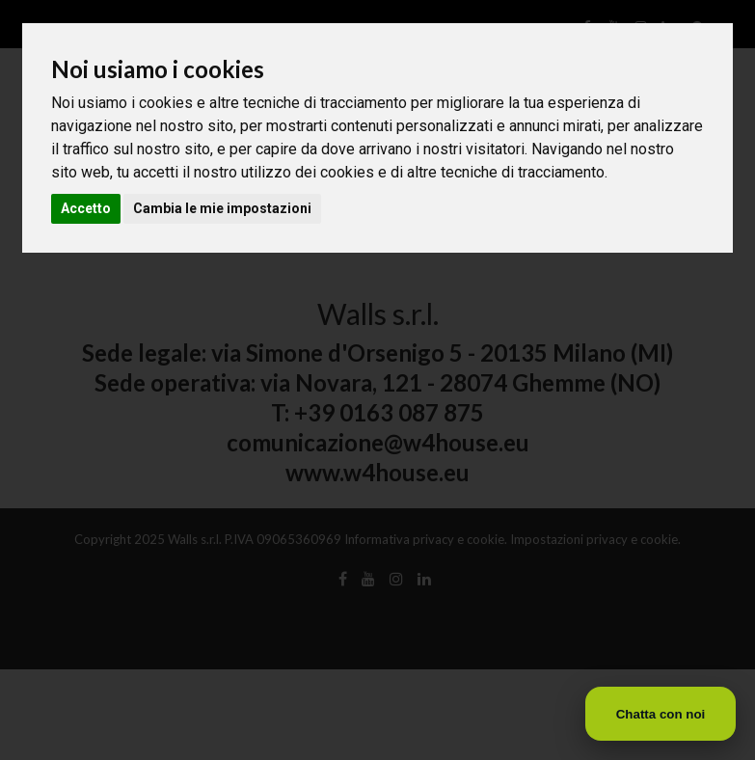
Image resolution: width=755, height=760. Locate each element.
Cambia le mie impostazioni (222, 208)
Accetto (86, 208)
